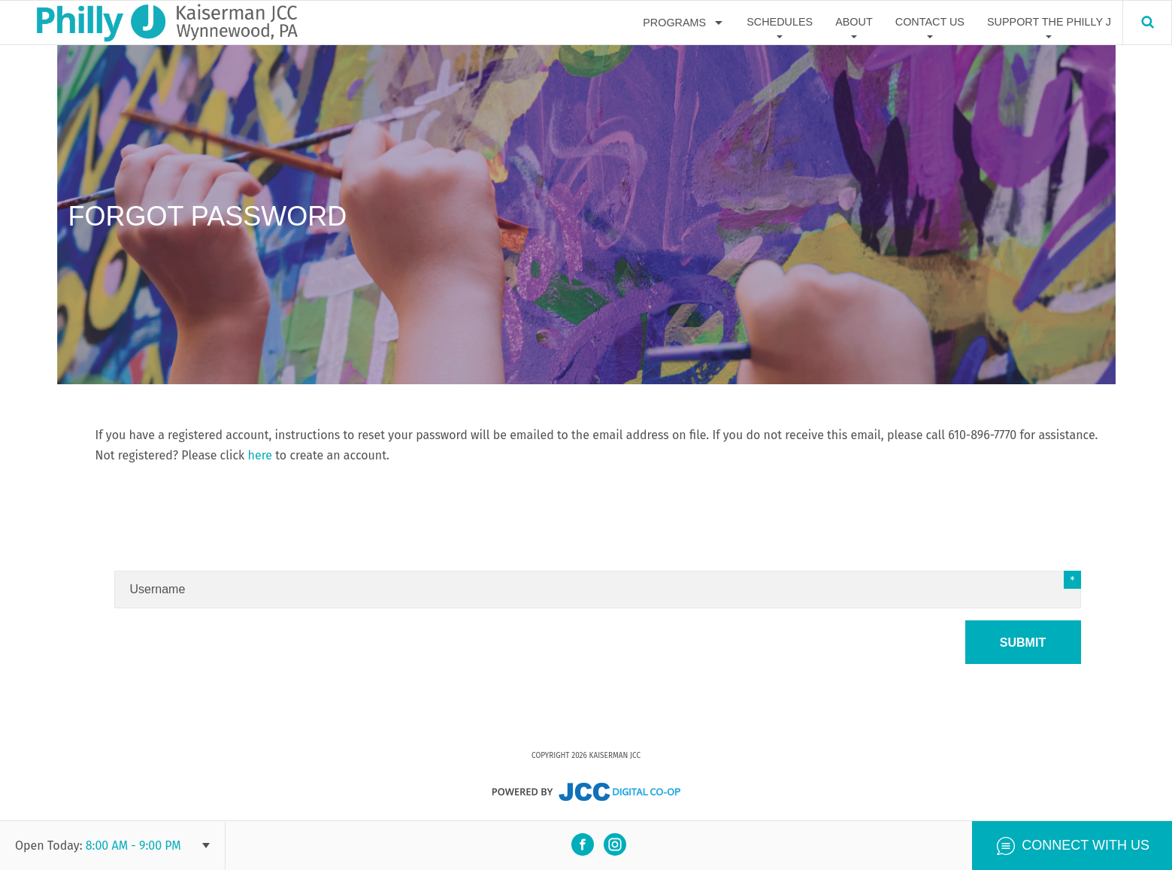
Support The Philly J (1049, 22)
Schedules (780, 22)
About (854, 22)
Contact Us (930, 22)
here (260, 455)
